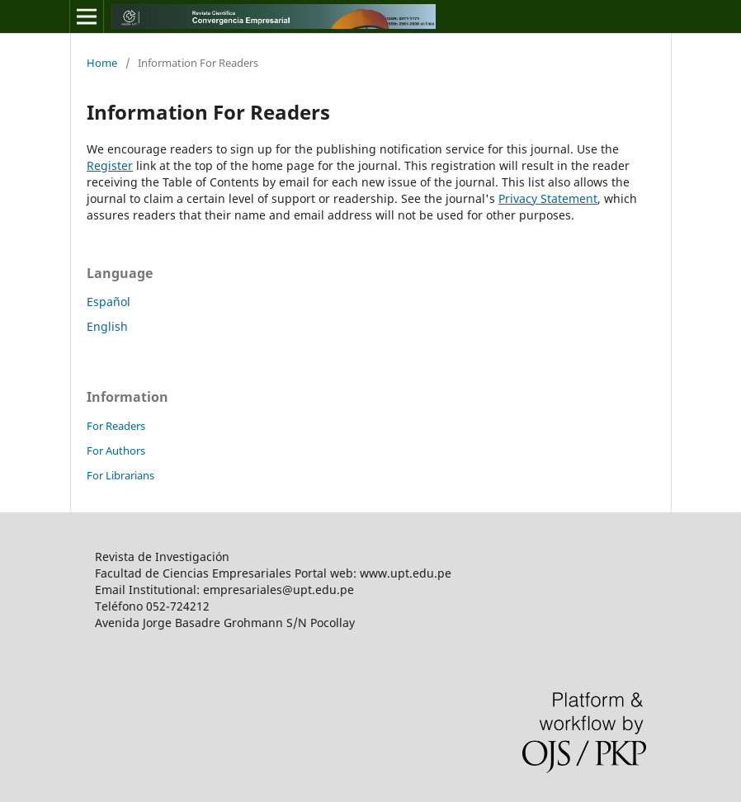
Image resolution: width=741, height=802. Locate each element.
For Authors (116, 450)
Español (108, 301)
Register (110, 165)
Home (102, 62)
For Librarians (120, 475)
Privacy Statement (547, 198)
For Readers (116, 425)
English (107, 326)
